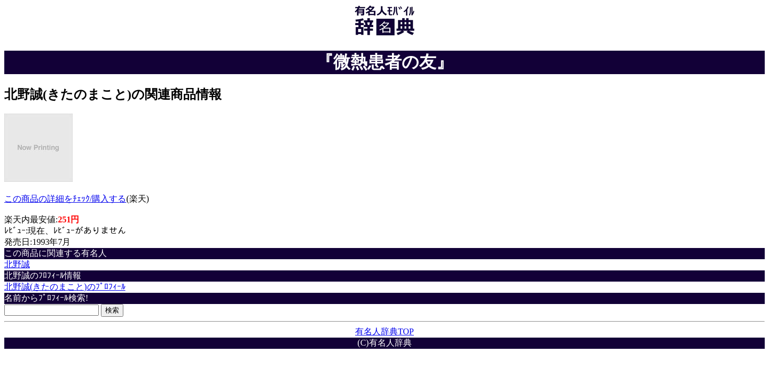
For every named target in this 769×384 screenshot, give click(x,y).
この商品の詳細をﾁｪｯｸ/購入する (65, 198)
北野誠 (17, 264)
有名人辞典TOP (384, 331)
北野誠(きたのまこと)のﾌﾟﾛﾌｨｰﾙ (64, 286)
